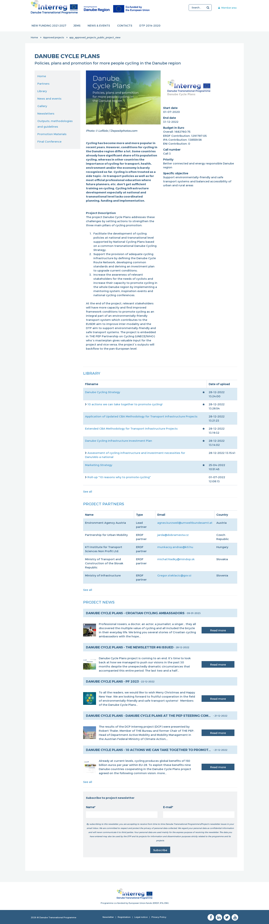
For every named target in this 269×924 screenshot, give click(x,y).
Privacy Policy (158, 917)
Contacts (124, 25)
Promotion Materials (52, 134)
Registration (124, 917)
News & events (99, 25)
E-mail (167, 807)
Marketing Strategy (98, 465)
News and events (49, 98)
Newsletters (45, 113)
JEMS (77, 25)
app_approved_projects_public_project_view (94, 37)
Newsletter (108, 917)
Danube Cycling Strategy (102, 392)
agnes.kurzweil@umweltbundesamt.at (184, 522)
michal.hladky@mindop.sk (176, 559)
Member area (227, 7)
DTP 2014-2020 (149, 25)
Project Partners (103, 503)
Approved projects (53, 37)
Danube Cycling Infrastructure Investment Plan (118, 440)
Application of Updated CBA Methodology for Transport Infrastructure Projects (141, 416)
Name (90, 807)
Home (34, 37)
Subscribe (160, 850)
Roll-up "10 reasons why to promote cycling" (119, 477)
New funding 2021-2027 (49, 25)
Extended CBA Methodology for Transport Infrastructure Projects (131, 428)
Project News (99, 602)
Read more (218, 630)
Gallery (42, 106)
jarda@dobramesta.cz (173, 534)
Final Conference (49, 141)
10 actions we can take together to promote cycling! (124, 404)
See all (87, 491)
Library (42, 91)
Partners (43, 83)
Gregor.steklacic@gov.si (174, 575)
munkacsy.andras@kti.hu (175, 547)
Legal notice (141, 917)
